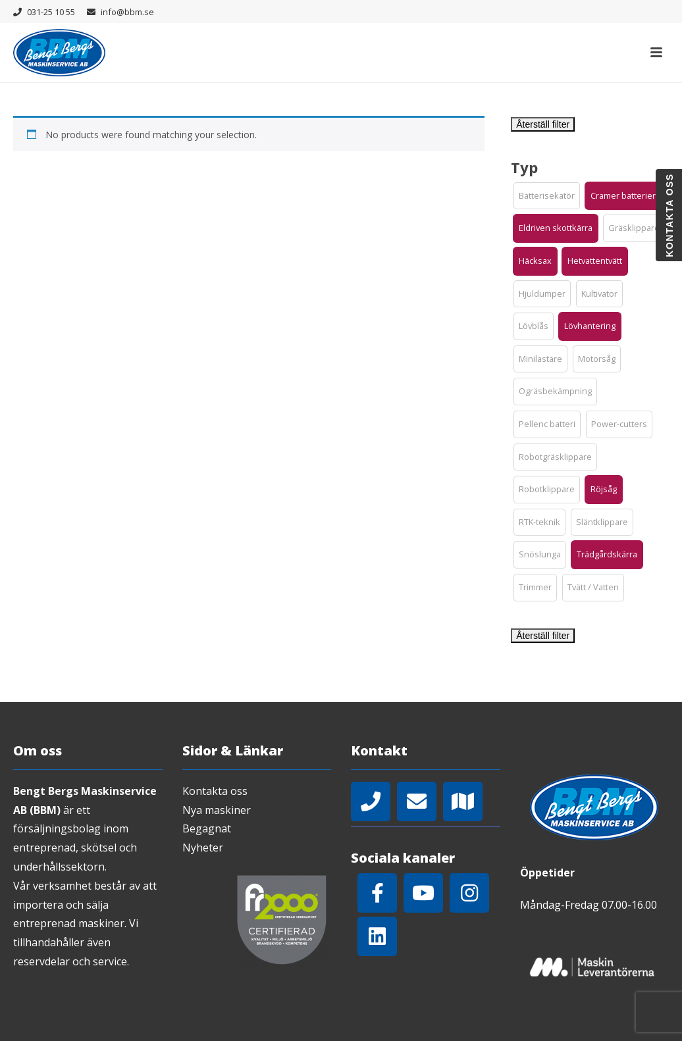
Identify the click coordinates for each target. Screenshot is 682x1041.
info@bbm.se (127, 12)
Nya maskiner (216, 810)
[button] (547, 196)
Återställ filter (542, 124)
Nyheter (202, 847)
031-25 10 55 (51, 12)
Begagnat (206, 828)
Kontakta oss (215, 791)
